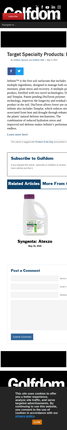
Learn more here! (17, 134)
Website (63, 295)
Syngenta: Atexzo (35, 241)
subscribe (13, 16)
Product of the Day (44, 142)
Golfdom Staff (38, 60)
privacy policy (24, 416)
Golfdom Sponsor (20, 60)
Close (37, 422)
